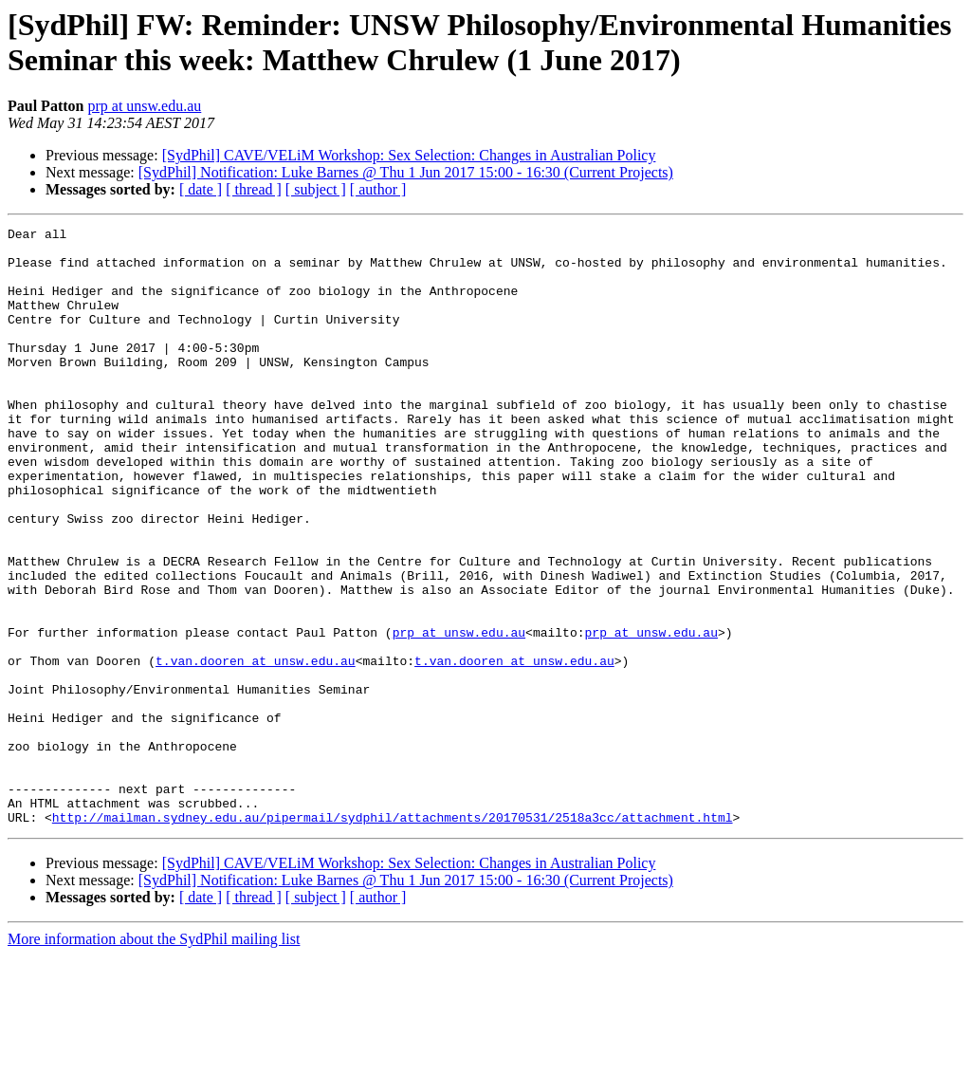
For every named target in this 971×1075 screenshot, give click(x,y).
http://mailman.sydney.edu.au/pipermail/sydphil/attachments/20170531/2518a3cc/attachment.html (392, 936)
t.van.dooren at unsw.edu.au (256, 748)
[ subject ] (315, 189)
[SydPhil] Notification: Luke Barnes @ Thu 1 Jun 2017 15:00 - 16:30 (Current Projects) (405, 172)
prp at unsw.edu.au (144, 106)
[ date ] (200, 189)
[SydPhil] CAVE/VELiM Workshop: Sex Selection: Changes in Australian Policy (409, 155)
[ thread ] (254, 189)
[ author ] (378, 189)
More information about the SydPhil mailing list (154, 1058)
